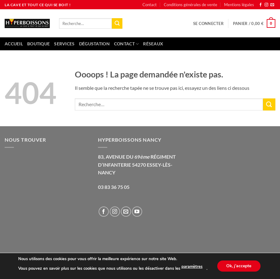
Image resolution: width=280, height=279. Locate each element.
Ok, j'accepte (239, 266)
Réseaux (153, 43)
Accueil (14, 43)
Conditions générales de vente (190, 4)
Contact (149, 4)
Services (64, 43)
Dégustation (94, 43)
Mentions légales (239, 4)
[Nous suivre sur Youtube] (137, 211)
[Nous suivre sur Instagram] (266, 5)
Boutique (38, 43)
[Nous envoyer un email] (272, 5)
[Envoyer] (117, 23)
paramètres (191, 267)
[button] (208, 23)
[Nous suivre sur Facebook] (260, 5)
